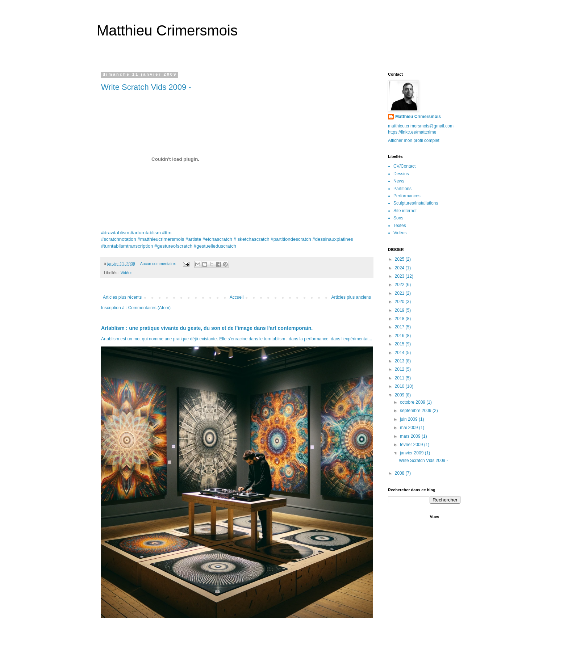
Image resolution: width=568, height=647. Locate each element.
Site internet (405, 210)
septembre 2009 (416, 410)
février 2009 (412, 444)
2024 (400, 267)
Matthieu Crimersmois (167, 30)
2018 (400, 318)
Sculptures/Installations (415, 203)
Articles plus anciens (351, 297)
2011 (400, 378)
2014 (400, 352)
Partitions (402, 188)
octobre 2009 (413, 402)
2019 (400, 310)
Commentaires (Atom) (149, 307)
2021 (400, 293)
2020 (400, 301)
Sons (398, 217)
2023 (400, 276)
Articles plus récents (122, 297)
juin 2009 (409, 419)
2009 (400, 395)
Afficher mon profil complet (413, 140)
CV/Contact (404, 166)
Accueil (237, 297)
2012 (400, 369)
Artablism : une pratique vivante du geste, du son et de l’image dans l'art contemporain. (207, 328)
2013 (400, 361)
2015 (400, 343)
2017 (400, 326)
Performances (407, 195)
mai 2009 (409, 427)
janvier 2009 (412, 452)
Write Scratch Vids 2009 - (146, 87)
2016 (400, 335)
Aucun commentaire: (158, 263)
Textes (399, 225)
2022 (400, 284)
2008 (400, 473)
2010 (400, 386)
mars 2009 (411, 436)
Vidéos (127, 272)
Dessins (401, 173)
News (398, 181)
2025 (400, 259)
